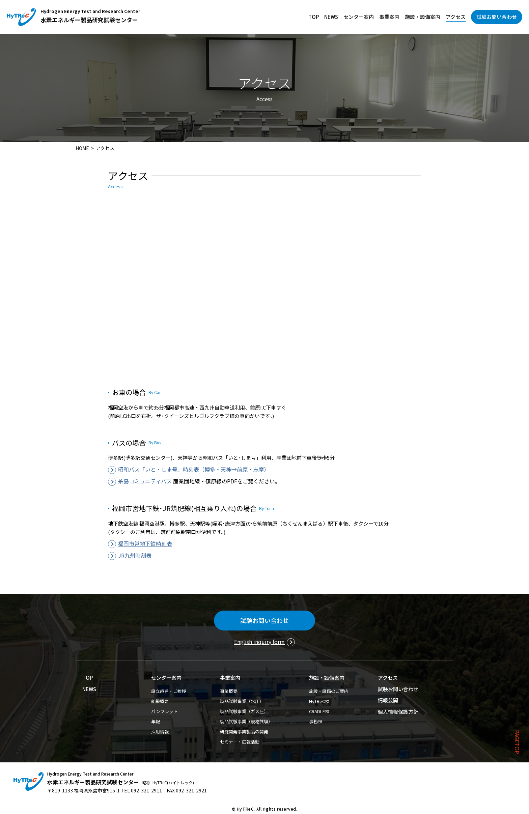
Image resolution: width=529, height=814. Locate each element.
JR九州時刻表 (134, 555)
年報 (155, 721)
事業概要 (229, 691)
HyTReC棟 (319, 701)
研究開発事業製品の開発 (244, 731)
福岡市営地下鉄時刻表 (145, 543)
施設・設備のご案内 (329, 691)
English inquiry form (259, 642)
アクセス (456, 16)
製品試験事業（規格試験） (246, 721)
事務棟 (315, 721)
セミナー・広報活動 (239, 741)
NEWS (331, 16)
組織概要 (160, 701)
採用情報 (160, 731)
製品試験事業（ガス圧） (244, 711)
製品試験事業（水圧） (242, 701)
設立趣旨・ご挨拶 (168, 691)
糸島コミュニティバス (145, 481)
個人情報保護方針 (398, 711)
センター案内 (358, 16)
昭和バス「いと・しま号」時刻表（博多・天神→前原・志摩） (193, 469)
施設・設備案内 (422, 16)
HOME (82, 148)
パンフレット (164, 711)
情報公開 (388, 700)
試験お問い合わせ (496, 16)
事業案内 (389, 16)
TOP (313, 16)
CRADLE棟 (319, 711)
